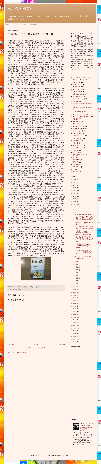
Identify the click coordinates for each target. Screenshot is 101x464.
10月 (76, 212)
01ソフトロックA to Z (79, 77)
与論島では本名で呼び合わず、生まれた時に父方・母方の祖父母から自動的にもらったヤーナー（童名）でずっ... (83, 238)
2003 (75, 323)
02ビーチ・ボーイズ (79, 79)
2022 (75, 190)
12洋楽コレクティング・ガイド (83, 103)
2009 (75, 306)
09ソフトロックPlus (79, 96)
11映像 (75, 101)
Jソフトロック (77, 131)
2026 (75, 179)
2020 (75, 196)
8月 (76, 264)
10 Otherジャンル (78, 99)
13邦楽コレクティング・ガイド (83, 107)
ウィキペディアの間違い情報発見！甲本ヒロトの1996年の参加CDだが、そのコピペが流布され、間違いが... (83, 229)
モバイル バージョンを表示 (36, 347)
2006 (75, 314)
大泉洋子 (75, 164)
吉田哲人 (75, 157)
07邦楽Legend (17, 289)
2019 (75, 199)
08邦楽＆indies (77, 94)
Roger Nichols (77, 133)
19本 (23, 289)
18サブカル (76, 121)
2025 (75, 182)
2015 (75, 290)
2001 (75, 328)
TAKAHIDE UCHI (78, 136)
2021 (75, 193)
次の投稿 (11, 344)
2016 (75, 287)
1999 (75, 334)
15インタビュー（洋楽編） (81, 114)
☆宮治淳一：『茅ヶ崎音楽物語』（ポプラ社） (83, 223)
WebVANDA (20, 8)
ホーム (8, 24)
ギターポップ (77, 140)
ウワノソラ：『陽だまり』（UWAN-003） (82, 257)
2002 (75, 325)
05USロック (76, 87)
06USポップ (76, 89)
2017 (75, 204)
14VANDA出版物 (78, 112)
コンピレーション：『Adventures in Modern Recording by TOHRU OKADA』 (86, 427)
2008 (75, 309)
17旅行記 (75, 119)
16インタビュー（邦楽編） (81, 116)
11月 (76, 209)
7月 (76, 267)
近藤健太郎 (76, 159)
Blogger (67, 455)
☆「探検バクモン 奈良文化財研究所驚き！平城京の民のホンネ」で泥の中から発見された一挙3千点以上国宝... (83, 217)
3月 (76, 278)
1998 (75, 336)
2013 (75, 295)
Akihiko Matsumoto (79, 128)
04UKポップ (76, 84)
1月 (76, 283)
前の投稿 (62, 344)
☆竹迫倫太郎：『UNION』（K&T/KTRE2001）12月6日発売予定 (83, 245)
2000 (75, 331)
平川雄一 (75, 169)
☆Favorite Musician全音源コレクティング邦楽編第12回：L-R (83, 252)
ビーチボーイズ (35, 24)
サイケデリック (77, 145)
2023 (75, 188)
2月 (76, 281)
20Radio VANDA (78, 126)
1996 (75, 342)
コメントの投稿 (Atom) (18, 352)
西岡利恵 (75, 162)
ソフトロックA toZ (20, 24)
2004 (75, 320)
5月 (76, 272)
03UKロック (76, 82)
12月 (76, 206)
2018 (75, 201)
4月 (76, 275)
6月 (76, 270)
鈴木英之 (75, 171)
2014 (75, 292)
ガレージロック (77, 138)
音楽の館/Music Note (79, 155)
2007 (75, 312)
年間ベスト (76, 167)
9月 (76, 261)
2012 (75, 298)
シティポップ (77, 147)
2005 (75, 317)
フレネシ (75, 150)
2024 (75, 185)
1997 (75, 339)
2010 (75, 303)
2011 (75, 301)
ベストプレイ (77, 152)
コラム (75, 143)
